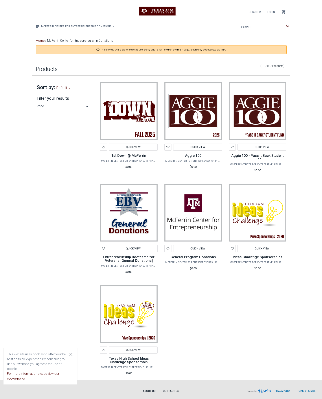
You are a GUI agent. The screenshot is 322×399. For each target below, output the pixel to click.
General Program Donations (193, 257)
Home (40, 40)
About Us (149, 391)
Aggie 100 (193, 156)
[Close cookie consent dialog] (71, 354)
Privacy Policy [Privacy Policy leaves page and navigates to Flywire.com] (282, 391)
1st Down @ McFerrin (128, 156)
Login (271, 12)
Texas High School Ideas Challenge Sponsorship (129, 360)
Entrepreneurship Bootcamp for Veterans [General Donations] (129, 259)
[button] (63, 106)
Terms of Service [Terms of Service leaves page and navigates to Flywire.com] (306, 391)
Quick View (133, 147)
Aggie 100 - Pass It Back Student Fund (257, 157)
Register (255, 12)
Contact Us (171, 391)
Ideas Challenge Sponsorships (257, 257)
